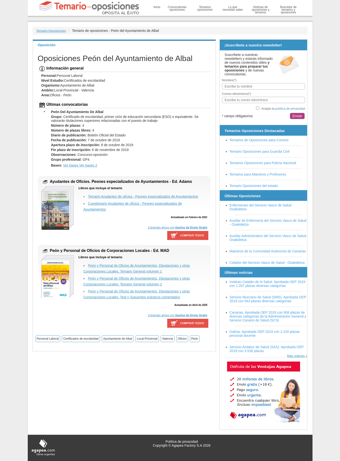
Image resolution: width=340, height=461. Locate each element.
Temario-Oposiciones (51, 31)
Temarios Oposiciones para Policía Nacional (263, 163)
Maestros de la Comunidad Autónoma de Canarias (268, 251)
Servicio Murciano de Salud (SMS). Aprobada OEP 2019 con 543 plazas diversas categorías (268, 299)
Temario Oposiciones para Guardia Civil (260, 151)
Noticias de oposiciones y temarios (260, 9)
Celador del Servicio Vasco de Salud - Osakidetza (267, 263)
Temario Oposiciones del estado (254, 186)
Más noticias (295, 356)
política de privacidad (290, 108)
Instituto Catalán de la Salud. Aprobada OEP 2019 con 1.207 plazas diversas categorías (267, 284)
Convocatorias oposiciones (177, 8)
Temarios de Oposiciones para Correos (259, 140)
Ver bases (71, 165)
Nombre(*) (229, 80)
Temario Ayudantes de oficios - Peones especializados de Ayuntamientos (143, 196)
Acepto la (283, 108)
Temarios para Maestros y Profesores (258, 174)
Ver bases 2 (88, 165)
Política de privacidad (181, 441)
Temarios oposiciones (204, 8)
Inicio (157, 7)
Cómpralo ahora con (177, 227)
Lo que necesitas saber (232, 8)
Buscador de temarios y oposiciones (288, 9)
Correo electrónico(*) (236, 94)
